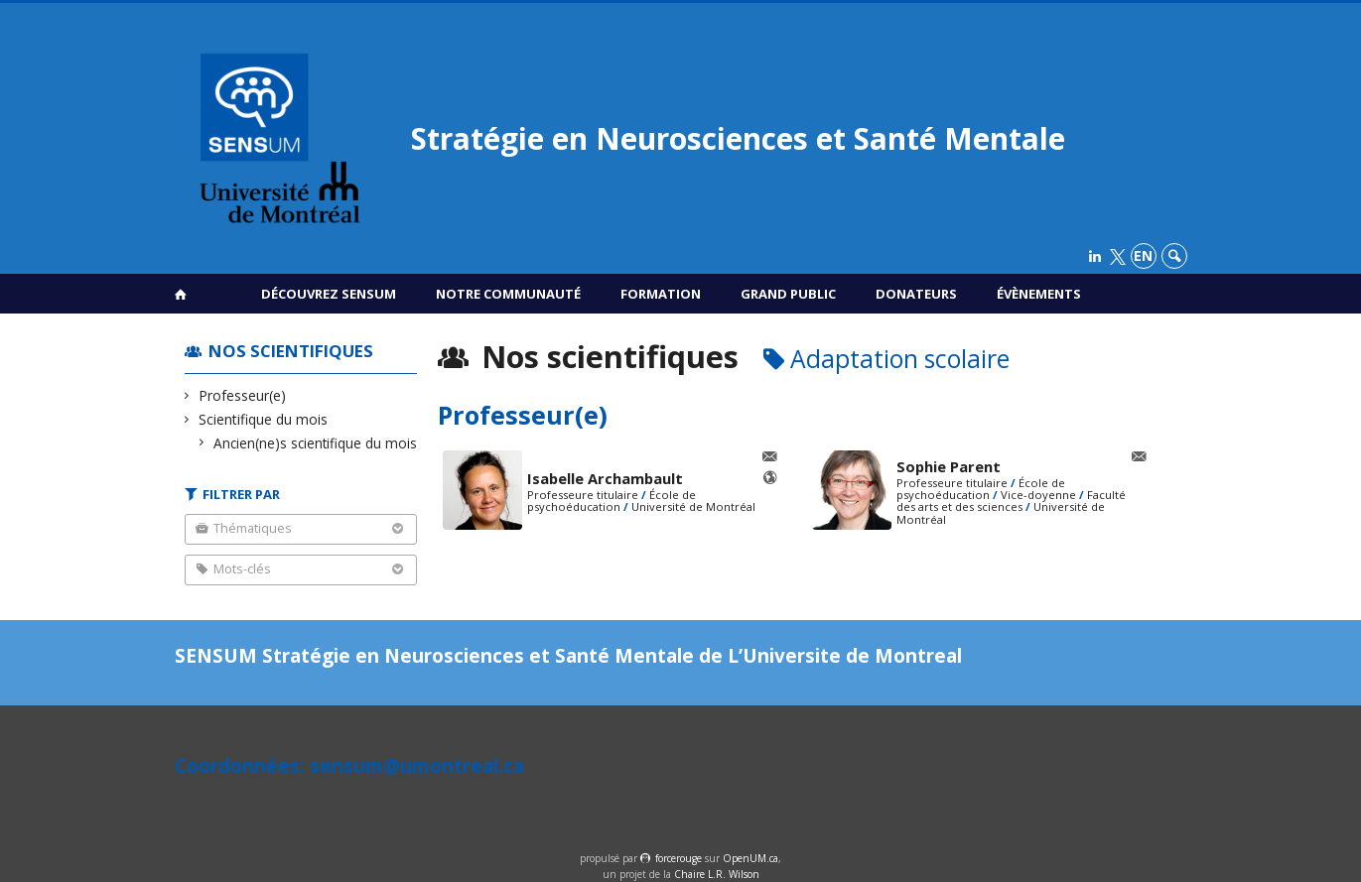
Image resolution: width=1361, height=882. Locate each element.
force (678, 858)
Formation (660, 294)
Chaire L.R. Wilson (716, 874)
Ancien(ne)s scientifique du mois (315, 443)
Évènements (1039, 294)
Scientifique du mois (264, 419)
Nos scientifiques (290, 350)
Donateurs (916, 294)
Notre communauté (508, 294)
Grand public (788, 294)
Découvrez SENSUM (328, 294)
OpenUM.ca (750, 858)
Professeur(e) (243, 395)
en (1143, 255)
